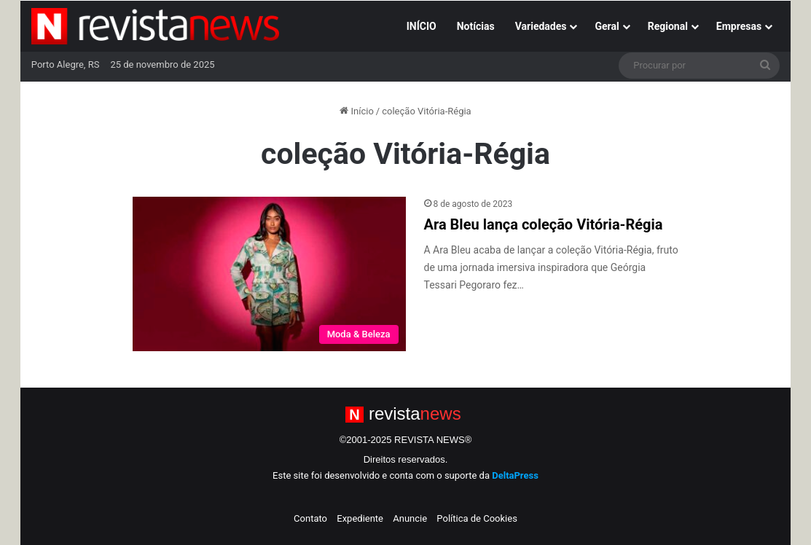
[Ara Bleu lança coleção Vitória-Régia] (269, 274)
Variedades (541, 26)
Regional (668, 26)
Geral (607, 26)
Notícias (476, 26)
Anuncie (410, 518)
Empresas (738, 26)
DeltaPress (515, 475)
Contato (310, 518)
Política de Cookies (476, 518)
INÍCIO (421, 26)
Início (357, 111)
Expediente (360, 518)
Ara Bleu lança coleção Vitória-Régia (543, 224)
